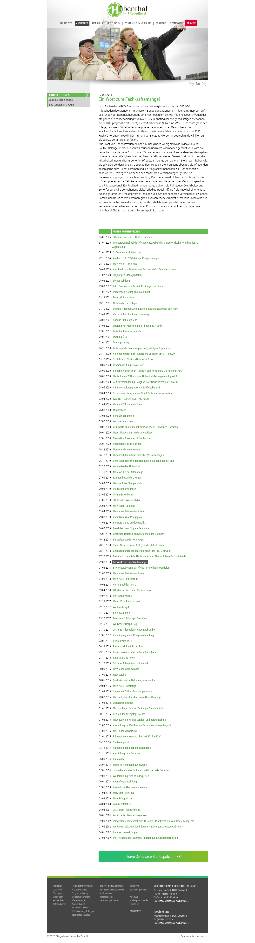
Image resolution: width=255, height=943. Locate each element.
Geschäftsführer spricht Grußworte (131, 438)
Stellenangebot (121, 742)
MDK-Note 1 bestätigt (124, 686)
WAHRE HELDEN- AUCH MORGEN (131, 399)
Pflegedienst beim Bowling (127, 444)
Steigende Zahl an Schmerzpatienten (132, 691)
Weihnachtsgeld (121, 607)
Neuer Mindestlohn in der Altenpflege (133, 432)
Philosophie (58, 893)
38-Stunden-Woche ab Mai (127, 500)
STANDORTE (176, 23)
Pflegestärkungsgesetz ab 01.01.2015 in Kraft (137, 736)
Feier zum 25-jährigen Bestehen (130, 618)
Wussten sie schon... (124, 421)
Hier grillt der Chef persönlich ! (129, 483)
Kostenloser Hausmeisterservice (130, 787)
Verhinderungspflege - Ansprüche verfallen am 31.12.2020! (144, 354)
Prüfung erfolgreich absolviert (129, 646)
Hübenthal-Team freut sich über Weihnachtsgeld (138, 455)
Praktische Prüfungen (124, 489)
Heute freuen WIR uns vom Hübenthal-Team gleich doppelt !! (145, 376)
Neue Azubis (119, 674)
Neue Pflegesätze (122, 798)
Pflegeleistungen (79, 900)
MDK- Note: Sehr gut (124, 506)
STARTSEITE (65, 23)
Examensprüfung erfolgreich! (128, 365)
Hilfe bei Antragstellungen (83, 911)
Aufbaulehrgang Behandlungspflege (132, 748)
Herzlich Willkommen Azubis (128, 404)
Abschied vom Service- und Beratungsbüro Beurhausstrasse (144, 269)
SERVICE (191, 23)
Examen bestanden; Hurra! (127, 477)
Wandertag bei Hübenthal (126, 466)
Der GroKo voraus (122, 596)
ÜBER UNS (97, 23)
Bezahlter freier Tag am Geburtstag (131, 528)
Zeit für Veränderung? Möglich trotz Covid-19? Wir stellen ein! (145, 382)
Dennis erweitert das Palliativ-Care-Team (135, 652)
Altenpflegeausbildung (125, 781)
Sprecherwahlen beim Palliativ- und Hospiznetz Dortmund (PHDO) (148, 370)
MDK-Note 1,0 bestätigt (125, 579)
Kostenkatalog (106, 893)
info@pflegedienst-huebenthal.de (173, 900)
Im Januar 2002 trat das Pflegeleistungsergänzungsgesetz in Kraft (148, 826)
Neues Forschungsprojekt (126, 601)
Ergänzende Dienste (80, 907)
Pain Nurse (119, 759)
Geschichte (57, 889)
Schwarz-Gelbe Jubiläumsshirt (129, 522)
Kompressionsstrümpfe (125, 832)
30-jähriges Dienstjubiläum (127, 275)
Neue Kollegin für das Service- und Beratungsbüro (139, 719)
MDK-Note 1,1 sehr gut (125, 263)
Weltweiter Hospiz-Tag (125, 624)
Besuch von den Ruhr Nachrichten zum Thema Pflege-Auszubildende (149, 556)
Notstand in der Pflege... (126, 303)
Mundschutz (119, 410)
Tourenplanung (121, 342)
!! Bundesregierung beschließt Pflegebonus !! (137, 387)
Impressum (202, 936)
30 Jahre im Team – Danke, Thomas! (132, 237)
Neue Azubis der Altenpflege (128, 472)
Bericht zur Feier (122, 612)
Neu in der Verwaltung (125, 731)
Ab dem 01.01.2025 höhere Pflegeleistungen (136, 258)
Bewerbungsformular (139, 889)
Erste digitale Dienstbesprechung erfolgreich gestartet (142, 348)
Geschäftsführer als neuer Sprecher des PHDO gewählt (142, 551)
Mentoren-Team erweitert (126, 449)
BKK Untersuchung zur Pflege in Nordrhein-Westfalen (141, 567)
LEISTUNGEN (113, 23)
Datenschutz (187, 936)
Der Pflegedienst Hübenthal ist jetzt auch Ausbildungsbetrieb (145, 838)
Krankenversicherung (81, 896)
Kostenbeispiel (106, 896)
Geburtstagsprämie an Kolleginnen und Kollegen (138, 534)
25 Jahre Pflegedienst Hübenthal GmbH (134, 629)
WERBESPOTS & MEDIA (61, 99)
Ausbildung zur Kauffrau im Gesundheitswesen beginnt (142, 725)
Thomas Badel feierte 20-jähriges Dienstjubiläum (139, 708)
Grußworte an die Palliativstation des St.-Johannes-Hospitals (145, 427)
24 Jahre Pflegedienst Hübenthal (130, 663)
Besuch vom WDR (122, 641)
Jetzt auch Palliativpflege (126, 810)
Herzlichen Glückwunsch (126, 669)
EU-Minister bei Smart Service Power (132, 590)
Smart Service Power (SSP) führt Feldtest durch (138, 545)
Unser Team (58, 896)
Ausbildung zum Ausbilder (127, 753)
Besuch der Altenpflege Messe (129, 714)
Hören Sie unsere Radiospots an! (153, 856)
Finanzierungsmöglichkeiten (112, 889)
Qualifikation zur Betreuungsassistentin (134, 680)
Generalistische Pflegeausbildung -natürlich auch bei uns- (143, 461)
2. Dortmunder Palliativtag (127, 252)
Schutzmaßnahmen (123, 415)
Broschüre (134, 903)
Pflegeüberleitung (79, 889)
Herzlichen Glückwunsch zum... (130, 511)
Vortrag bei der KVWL (124, 584)
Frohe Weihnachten (123, 297)
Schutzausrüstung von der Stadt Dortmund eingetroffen (142, 393)
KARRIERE (160, 23)
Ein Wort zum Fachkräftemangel (130, 562)
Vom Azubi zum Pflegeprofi (127, 517)
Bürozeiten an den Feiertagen (128, 539)
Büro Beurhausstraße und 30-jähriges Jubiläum (138, 286)
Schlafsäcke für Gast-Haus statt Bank (133, 359)
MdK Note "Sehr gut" (124, 793)
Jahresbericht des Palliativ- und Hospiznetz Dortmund (141, 770)
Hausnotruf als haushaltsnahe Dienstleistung (137, 697)
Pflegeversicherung (80, 893)
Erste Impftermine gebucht (127, 331)
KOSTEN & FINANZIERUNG (137, 23)
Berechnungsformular (109, 900)
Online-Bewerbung (123, 494)
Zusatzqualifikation (123, 702)
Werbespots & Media (139, 900)
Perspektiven (58, 900)
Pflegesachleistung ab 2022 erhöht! (132, 292)
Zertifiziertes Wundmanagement (130, 815)
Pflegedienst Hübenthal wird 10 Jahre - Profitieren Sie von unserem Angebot (153, 821)
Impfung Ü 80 (120, 337)
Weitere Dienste (78, 903)
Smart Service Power (124, 657)
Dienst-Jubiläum (122, 280)
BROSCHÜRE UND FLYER (61, 104)
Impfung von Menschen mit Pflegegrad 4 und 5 (138, 325)
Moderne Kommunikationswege (130, 764)
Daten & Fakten (59, 903)
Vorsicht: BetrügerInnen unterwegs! (131, 314)
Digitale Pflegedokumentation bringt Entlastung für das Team (145, 308)
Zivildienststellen (122, 804)
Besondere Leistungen (81, 914)
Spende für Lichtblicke (125, 320)
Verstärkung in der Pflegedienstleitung (133, 635)
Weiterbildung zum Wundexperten (131, 776)
